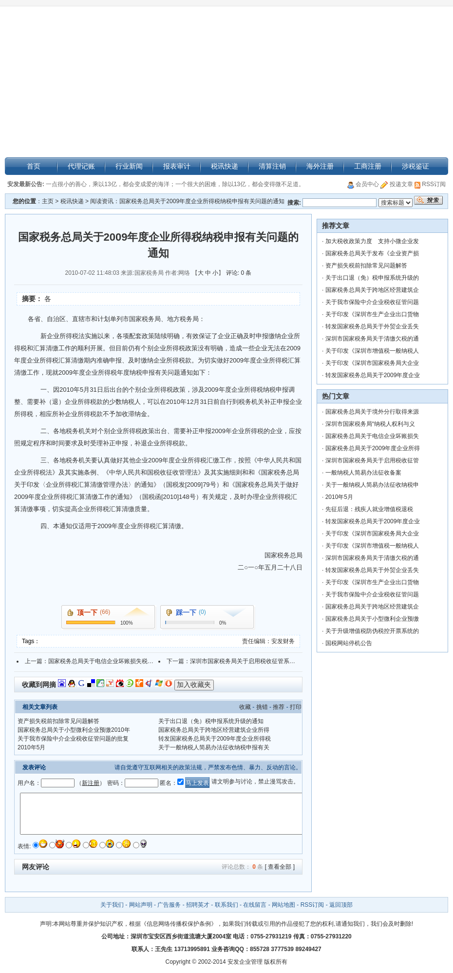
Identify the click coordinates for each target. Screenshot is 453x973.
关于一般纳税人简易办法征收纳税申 (372, 484)
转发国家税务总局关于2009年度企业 (372, 375)
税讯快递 (224, 166)
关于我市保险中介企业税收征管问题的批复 (73, 738)
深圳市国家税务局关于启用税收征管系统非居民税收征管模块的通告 (277, 661)
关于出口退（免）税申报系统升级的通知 (211, 721)
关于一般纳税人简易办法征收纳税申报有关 (213, 747)
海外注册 (320, 166)
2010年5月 (31, 747)
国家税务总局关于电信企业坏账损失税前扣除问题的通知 (121, 661)
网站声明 (140, 904)
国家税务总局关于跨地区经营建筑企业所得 (213, 729)
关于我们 (112, 904)
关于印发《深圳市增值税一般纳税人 (372, 350)
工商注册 (367, 166)
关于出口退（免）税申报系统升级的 (372, 277)
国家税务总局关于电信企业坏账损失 (372, 436)
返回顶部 (341, 904)
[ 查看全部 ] (280, 866)
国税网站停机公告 (348, 643)
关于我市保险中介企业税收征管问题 (372, 302)
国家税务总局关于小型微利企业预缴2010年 (74, 729)
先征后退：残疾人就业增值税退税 (369, 509)
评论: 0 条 (239, 272)
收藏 (245, 707)
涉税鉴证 (415, 166)
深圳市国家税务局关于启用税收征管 (372, 460)
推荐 (278, 707)
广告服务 (169, 904)
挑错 (262, 707)
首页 (33, 166)
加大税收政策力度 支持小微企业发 (372, 241)
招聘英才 (197, 904)
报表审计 (176, 166)
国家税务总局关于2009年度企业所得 (372, 448)
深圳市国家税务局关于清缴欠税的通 (372, 338)
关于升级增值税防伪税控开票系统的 (372, 631)
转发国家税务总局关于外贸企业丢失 (372, 326)
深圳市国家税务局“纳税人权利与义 (370, 423)
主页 (48, 201)
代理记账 (81, 166)
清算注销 (272, 166)
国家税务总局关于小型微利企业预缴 (372, 618)
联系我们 (226, 904)
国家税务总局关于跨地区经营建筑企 (372, 289)
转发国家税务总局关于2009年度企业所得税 (214, 738)
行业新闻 (129, 166)
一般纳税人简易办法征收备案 (363, 472)
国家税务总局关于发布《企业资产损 (372, 253)
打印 (296, 707)
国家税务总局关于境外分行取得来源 (372, 411)
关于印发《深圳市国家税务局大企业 (372, 363)
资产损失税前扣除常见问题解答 (58, 721)
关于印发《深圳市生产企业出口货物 (372, 314)
